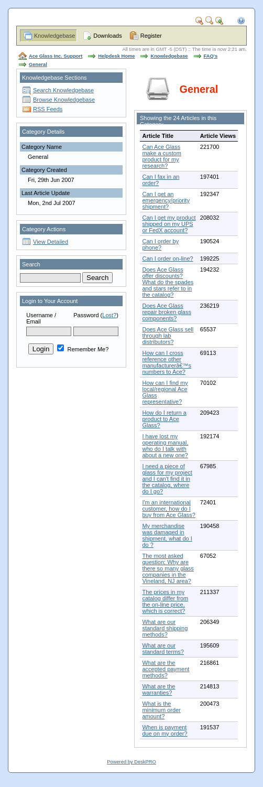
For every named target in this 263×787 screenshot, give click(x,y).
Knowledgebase (54, 36)
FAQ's (211, 56)
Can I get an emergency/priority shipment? (165, 200)
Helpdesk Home (116, 56)
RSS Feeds (47, 109)
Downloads (107, 36)
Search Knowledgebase (63, 90)
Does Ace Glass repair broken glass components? (166, 312)
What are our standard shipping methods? (165, 628)
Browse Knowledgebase (64, 99)
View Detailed (50, 242)
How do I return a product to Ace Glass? (164, 418)
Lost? (109, 315)
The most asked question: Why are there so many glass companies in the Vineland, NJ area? (167, 568)
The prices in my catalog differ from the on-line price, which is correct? (165, 601)
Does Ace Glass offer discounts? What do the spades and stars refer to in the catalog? (167, 282)
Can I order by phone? (160, 244)
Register (151, 36)
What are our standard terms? (162, 648)
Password (85, 315)
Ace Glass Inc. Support (55, 56)
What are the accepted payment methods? (165, 669)
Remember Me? (82, 349)
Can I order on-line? (167, 258)
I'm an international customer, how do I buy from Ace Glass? (168, 508)
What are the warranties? (158, 689)
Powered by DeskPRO (131, 761)
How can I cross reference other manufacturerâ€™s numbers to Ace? (166, 362)
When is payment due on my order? (164, 730)
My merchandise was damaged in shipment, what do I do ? (167, 535)
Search (31, 264)
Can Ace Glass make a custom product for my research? (161, 156)
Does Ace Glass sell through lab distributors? (167, 335)
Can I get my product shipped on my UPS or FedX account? (168, 223)
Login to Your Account (50, 301)
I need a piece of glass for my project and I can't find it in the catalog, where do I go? (167, 478)
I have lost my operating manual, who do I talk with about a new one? (165, 445)
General (38, 64)
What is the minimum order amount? (161, 709)
